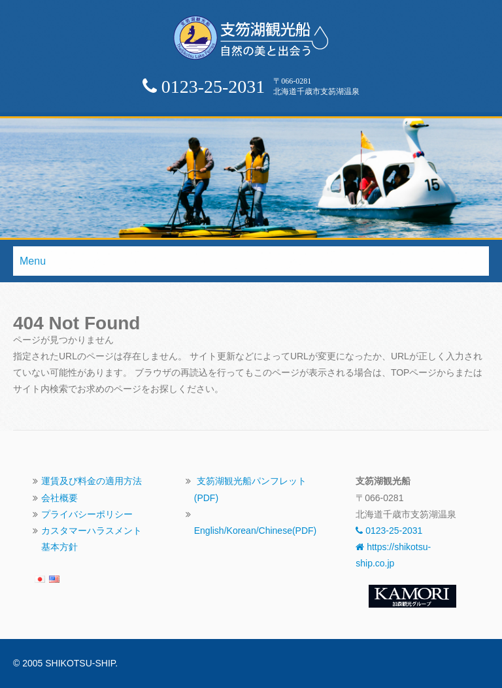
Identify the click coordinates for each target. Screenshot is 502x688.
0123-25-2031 (389, 530)
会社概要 (59, 498)
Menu (33, 261)
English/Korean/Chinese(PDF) (255, 530)
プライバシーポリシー (87, 514)
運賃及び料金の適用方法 (91, 481)
